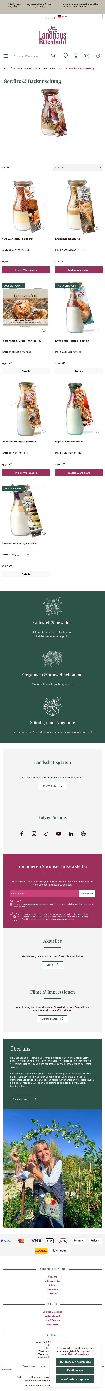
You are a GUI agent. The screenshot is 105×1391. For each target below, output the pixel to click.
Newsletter (52, 1324)
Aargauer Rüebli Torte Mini (18, 239)
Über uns (52, 1276)
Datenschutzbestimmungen (35, 903)
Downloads (52, 1289)
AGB (77, 903)
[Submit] (86, 893)
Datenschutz (24, 1366)
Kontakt (52, 1293)
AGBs (39, 1366)
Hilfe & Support (52, 1320)
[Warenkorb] (87, 56)
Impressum (7, 1369)
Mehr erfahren (20, 1098)
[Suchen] (51, 56)
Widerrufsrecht (52, 1315)
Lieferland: (50, 17)
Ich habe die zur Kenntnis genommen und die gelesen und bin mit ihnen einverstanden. (53, 904)
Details (26, 371)
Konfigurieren (75, 1370)
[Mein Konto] (75, 56)
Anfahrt (53, 1285)
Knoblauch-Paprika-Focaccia (72, 341)
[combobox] (29, 56)
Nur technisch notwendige (75, 1361)
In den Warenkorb (26, 269)
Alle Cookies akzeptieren (75, 1379)
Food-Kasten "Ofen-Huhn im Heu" (22, 341)
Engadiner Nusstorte (67, 239)
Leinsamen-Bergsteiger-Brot (19, 442)
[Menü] (6, 56)
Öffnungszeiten (52, 1280)
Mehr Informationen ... (79, 1354)
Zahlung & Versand (52, 1311)
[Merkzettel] (64, 55)
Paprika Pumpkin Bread (69, 442)
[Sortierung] (78, 167)
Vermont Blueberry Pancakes (19, 544)
